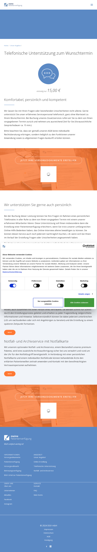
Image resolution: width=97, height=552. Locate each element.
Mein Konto (38, 495)
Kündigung (48, 540)
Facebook (8, 499)
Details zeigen (84, 294)
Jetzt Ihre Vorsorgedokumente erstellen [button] (48, 160)
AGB (48, 536)
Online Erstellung (40, 462)
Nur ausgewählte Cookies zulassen (48, 302)
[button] (92, 5)
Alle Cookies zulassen (79, 303)
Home (6, 46)
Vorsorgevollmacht (11, 466)
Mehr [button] (10, 332)
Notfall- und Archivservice (44, 470)
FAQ (35, 490)
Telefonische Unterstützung (45, 466)
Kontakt (37, 486)
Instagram (8, 504)
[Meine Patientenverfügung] (13, 5)
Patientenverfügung (12, 462)
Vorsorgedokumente (12, 457)
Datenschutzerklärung (12, 272)
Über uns (7, 486)
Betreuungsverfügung (12, 470)
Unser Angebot (15, 46)
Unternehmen (9, 490)
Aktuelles (7, 495)
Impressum (48, 529)
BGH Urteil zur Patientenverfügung (18, 475)
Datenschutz (49, 533)
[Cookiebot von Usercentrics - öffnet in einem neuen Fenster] (84, 246)
